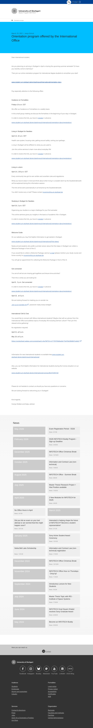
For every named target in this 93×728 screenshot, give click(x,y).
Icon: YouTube (54, 667)
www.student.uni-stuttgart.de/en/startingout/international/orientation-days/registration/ (42, 121)
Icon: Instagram (31, 667)
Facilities (51, 714)
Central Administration (55, 716)
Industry (14, 693)
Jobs (13, 714)
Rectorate (51, 709)
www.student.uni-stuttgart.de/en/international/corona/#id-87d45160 (35, 371)
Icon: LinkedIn (62, 667)
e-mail (52, 252)
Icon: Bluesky (39, 667)
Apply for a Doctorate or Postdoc (23, 716)
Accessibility (52, 690)
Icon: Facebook (23, 667)
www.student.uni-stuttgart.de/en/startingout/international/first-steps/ (35, 240)
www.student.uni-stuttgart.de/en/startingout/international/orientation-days (36, 81)
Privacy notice (53, 688)
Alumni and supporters (19, 690)
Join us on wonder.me (19, 303)
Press (13, 711)
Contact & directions (18, 709)
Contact (46, 650)
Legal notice (52, 685)
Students (15, 685)
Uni (72, 2)
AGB (49, 695)
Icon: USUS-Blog (70, 667)
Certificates (52, 693)
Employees (15, 688)
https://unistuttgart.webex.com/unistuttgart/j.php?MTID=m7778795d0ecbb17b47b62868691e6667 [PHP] (46, 340)
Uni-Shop (15, 719)
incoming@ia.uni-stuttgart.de (53, 191)
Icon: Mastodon (46, 667)
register (40, 117)
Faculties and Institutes (56, 711)
